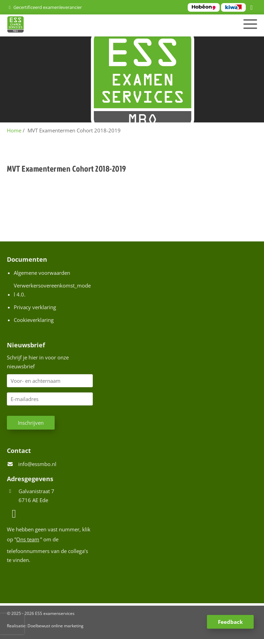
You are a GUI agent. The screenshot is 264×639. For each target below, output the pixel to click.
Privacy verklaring (35, 307)
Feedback (230, 621)
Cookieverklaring (34, 319)
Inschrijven (31, 422)
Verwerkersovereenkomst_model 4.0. (52, 290)
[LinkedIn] (252, 8)
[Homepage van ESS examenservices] (92, 25)
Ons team (27, 539)
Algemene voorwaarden (42, 272)
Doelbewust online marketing (56, 626)
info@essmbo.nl (37, 464)
